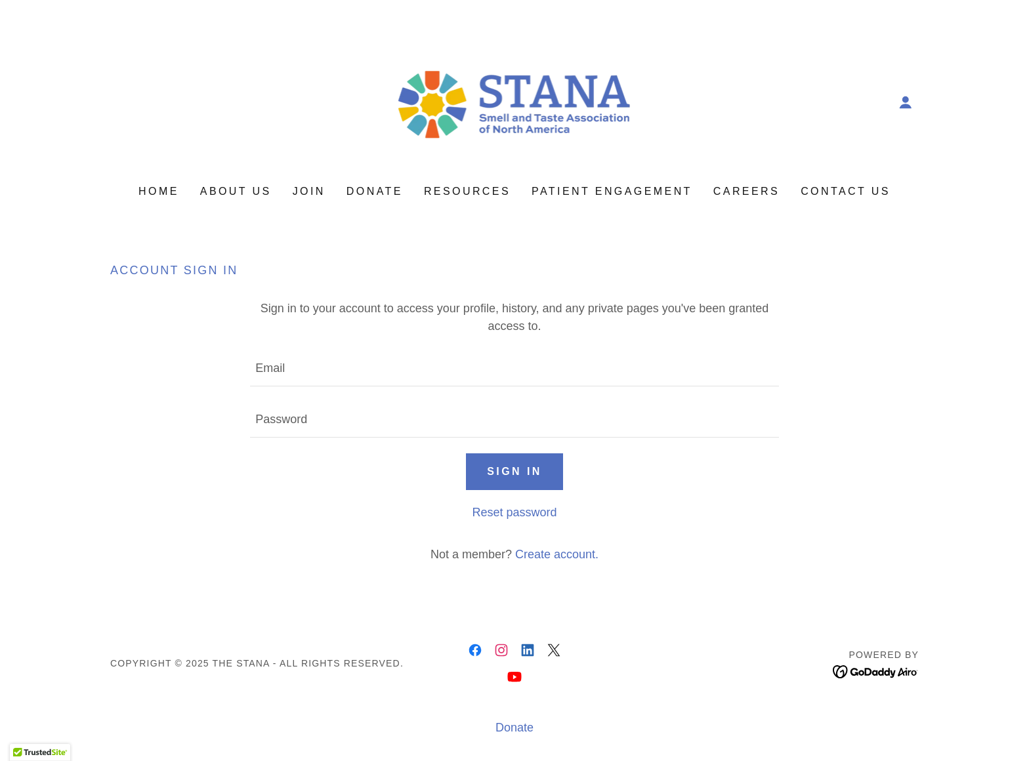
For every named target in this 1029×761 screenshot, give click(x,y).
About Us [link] (236, 191)
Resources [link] (467, 191)
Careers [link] (746, 191)
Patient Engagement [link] (612, 191)
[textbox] (514, 368)
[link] (514, 101)
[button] (905, 102)
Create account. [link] (556, 554)
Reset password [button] (514, 512)
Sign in (514, 471)
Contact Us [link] (846, 191)
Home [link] (158, 191)
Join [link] (309, 191)
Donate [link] (374, 191)
